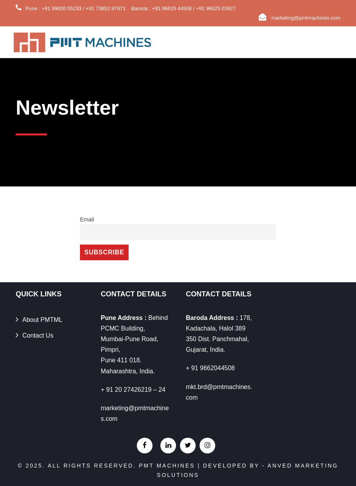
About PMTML (42, 319)
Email (87, 219)
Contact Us (37, 335)
